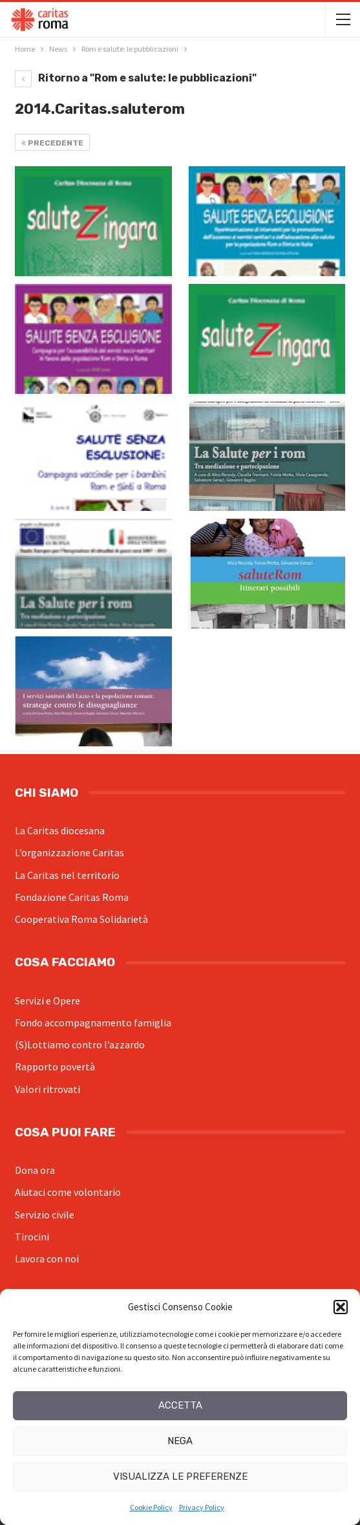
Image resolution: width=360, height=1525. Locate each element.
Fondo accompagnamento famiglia (93, 1022)
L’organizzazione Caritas (69, 852)
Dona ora (35, 1169)
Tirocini (32, 1236)
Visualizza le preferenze (180, 1476)
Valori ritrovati (47, 1089)
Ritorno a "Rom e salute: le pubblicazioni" (136, 78)
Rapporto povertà (55, 1066)
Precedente (52, 142)
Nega (180, 1441)
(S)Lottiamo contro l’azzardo (80, 1044)
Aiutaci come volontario (68, 1191)
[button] (340, 1307)
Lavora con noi (47, 1258)
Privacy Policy (201, 1507)
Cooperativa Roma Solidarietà (81, 919)
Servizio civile (44, 1214)
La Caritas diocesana (60, 830)
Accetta (180, 1405)
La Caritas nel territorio (67, 875)
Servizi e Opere (47, 1000)
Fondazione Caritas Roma (72, 897)
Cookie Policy (151, 1507)
